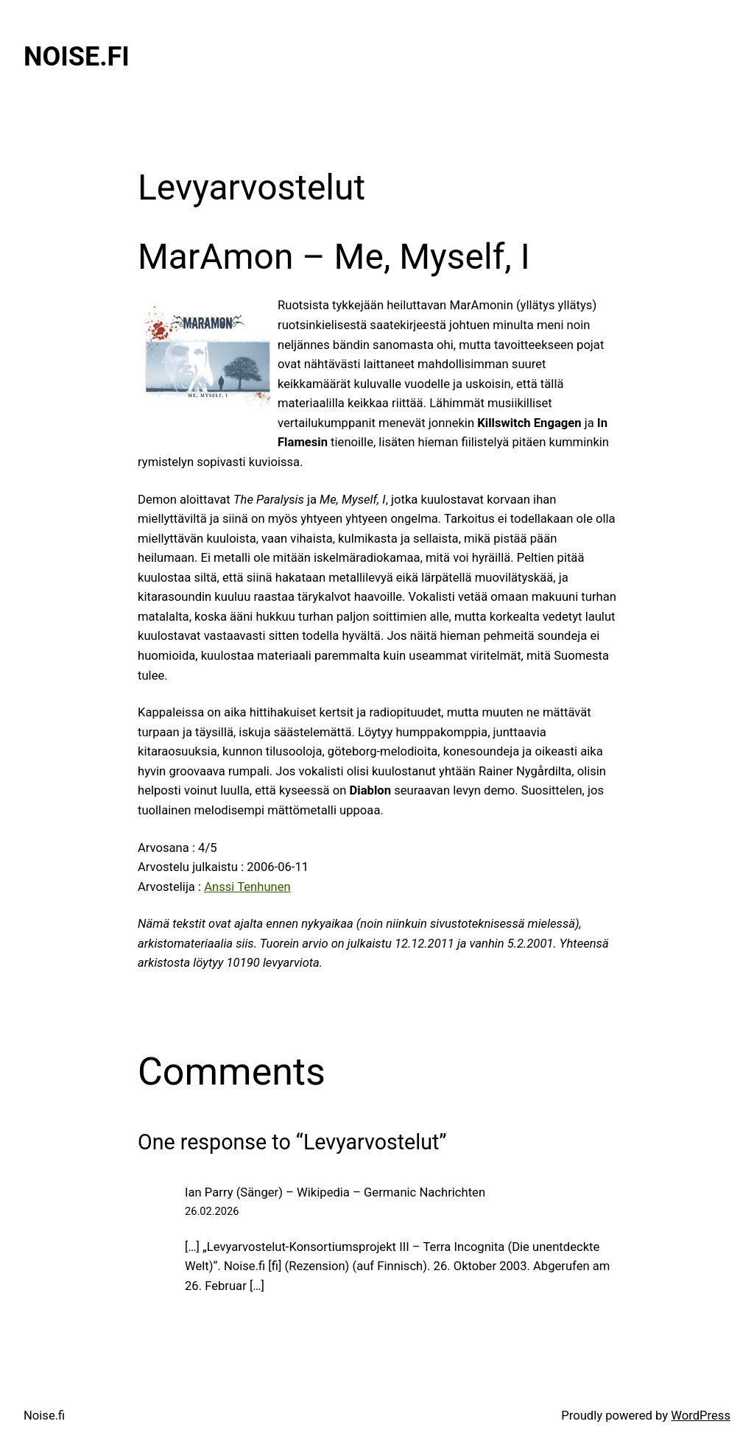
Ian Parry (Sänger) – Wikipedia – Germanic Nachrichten (335, 1192)
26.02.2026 (212, 1211)
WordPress (700, 1416)
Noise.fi (77, 56)
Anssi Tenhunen (247, 887)
